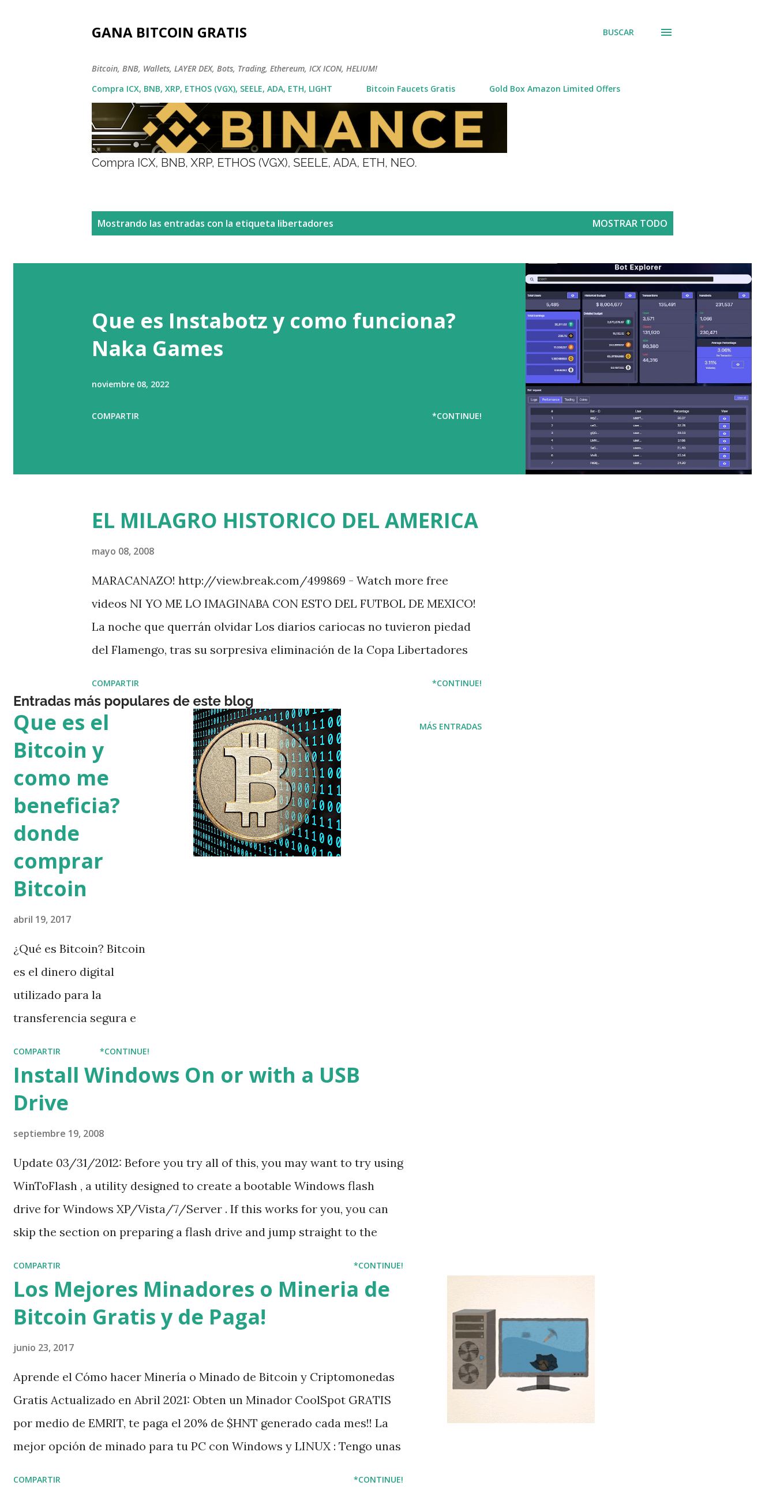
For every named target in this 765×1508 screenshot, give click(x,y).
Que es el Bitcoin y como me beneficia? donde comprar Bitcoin (66, 805)
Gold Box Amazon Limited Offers (554, 88)
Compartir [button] (115, 415)
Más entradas (450, 726)
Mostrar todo (629, 223)
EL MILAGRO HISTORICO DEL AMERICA (285, 520)
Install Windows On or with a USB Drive (186, 1089)
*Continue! (457, 415)
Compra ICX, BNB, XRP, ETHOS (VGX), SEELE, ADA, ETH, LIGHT (212, 88)
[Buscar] (618, 32)
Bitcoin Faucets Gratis (410, 88)
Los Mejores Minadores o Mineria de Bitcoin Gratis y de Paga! (201, 1303)
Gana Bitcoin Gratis (169, 32)
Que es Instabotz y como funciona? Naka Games (274, 334)
